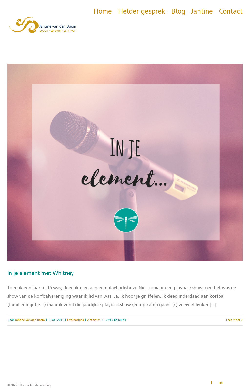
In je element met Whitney (40, 273)
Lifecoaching (75, 319)
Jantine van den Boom (30, 319)
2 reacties (93, 319)
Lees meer (233, 319)
